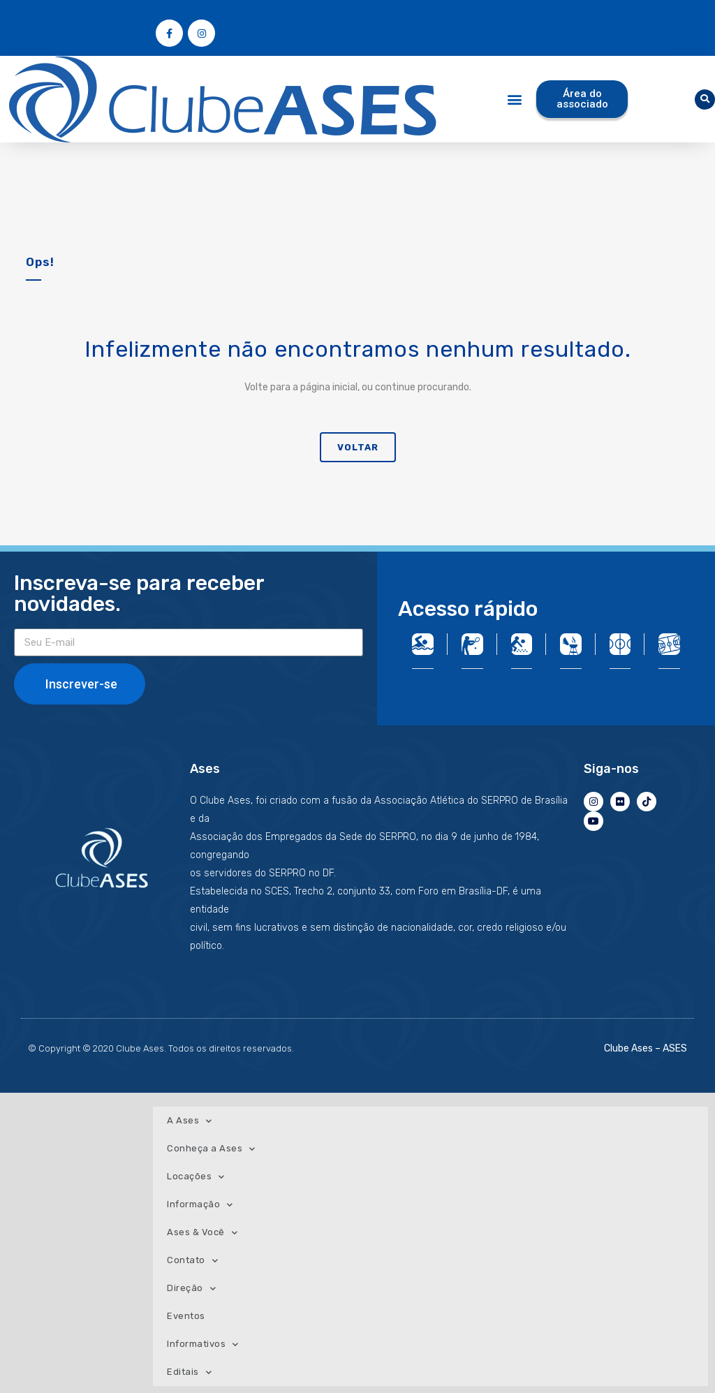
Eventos (186, 1316)
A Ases (189, 1121)
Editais (189, 1372)
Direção (191, 1288)
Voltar (357, 447)
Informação (200, 1205)
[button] (514, 99)
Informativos (203, 1344)
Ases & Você (202, 1233)
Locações (196, 1177)
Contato (192, 1261)
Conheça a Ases (211, 1149)
